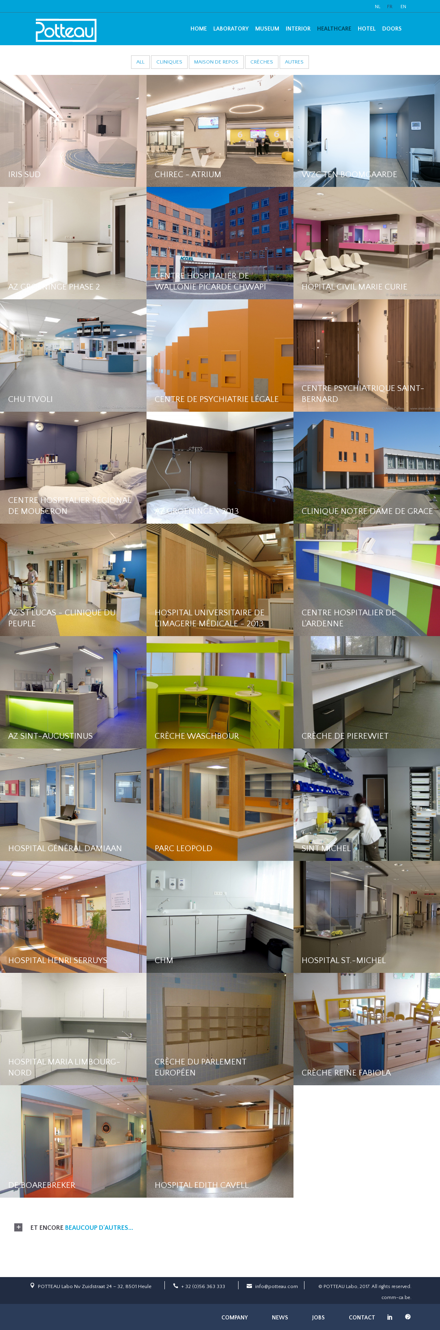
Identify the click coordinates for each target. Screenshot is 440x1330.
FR (389, 6)
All (140, 62)
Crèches (261, 62)
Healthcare (334, 29)
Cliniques (169, 62)
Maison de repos (216, 62)
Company (234, 1318)
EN (403, 6)
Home (198, 29)
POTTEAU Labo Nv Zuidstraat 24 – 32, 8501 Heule (94, 1286)
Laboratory (231, 29)
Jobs (318, 1318)
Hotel (367, 29)
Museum (267, 29)
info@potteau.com (276, 1286)
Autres (294, 62)
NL (378, 6)
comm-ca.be (395, 1297)
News (280, 1318)
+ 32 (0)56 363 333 (203, 1286)
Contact (362, 1318)
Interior (298, 29)
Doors (392, 29)
